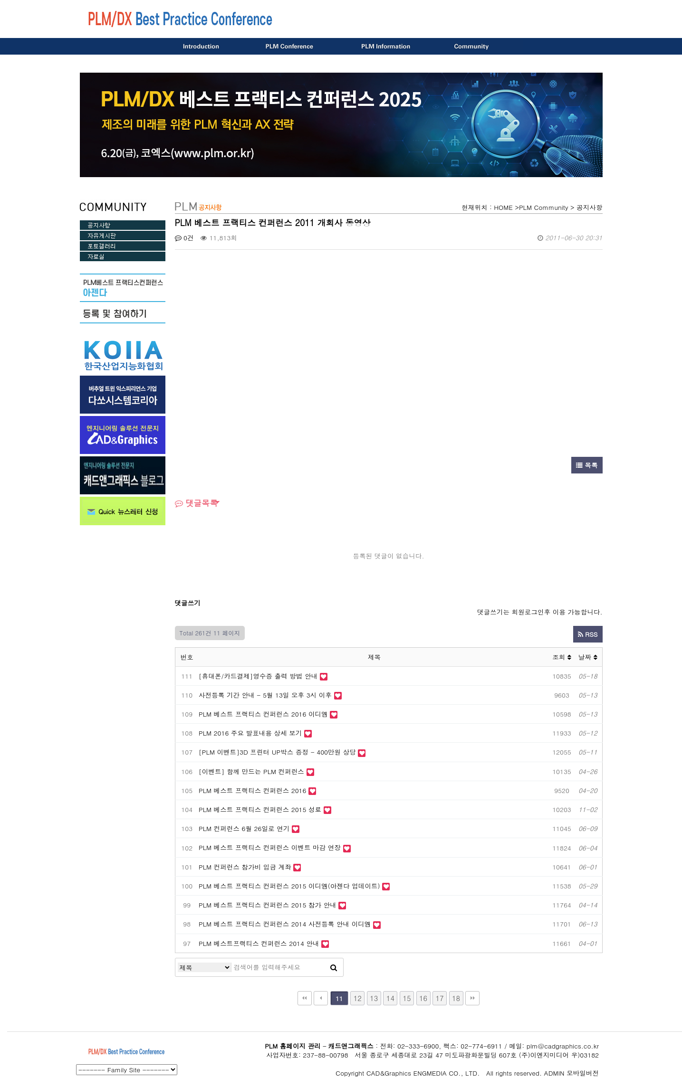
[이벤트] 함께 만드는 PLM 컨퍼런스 (251, 771)
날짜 (587, 657)
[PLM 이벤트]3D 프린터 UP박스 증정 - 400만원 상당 (277, 751)
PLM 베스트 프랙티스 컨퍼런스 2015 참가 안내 (267, 904)
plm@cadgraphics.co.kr (563, 1045)
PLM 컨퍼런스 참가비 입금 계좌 (245, 866)
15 (407, 998)
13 (374, 998)
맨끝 (472, 998)
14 (390, 998)
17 (439, 998)
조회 (561, 657)
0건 (184, 237)
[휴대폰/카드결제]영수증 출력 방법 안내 (258, 676)
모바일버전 (583, 1073)
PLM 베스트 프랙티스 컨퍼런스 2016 (252, 790)
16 (423, 998)
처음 (305, 998)
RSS (588, 634)
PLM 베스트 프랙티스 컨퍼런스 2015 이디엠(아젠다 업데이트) (290, 885)
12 (358, 998)
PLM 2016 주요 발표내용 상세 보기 (250, 732)
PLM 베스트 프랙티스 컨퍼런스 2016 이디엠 (263, 713)
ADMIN (554, 1073)
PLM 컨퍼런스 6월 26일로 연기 (244, 828)
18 (456, 998)
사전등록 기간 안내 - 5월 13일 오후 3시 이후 (265, 694)
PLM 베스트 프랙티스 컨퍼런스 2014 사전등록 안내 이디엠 (286, 923)
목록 (587, 465)
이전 (321, 998)
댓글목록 (196, 503)
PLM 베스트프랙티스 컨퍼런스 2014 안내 (259, 943)
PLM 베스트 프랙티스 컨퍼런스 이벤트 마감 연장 (270, 847)
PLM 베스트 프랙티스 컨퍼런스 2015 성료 (260, 809)
